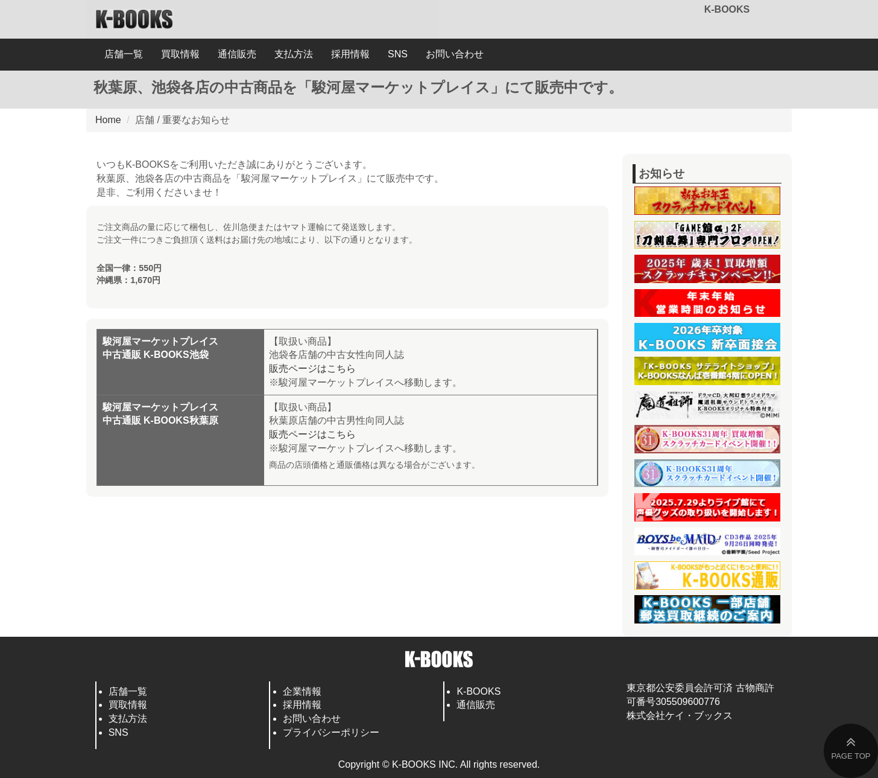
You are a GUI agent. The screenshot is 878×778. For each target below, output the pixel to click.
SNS (398, 54)
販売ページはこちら (312, 368)
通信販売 (237, 54)
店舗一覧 (123, 54)
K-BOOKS (727, 9)
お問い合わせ (455, 54)
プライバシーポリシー (331, 732)
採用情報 (350, 54)
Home (108, 120)
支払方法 (293, 54)
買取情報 (180, 54)
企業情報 (302, 691)
